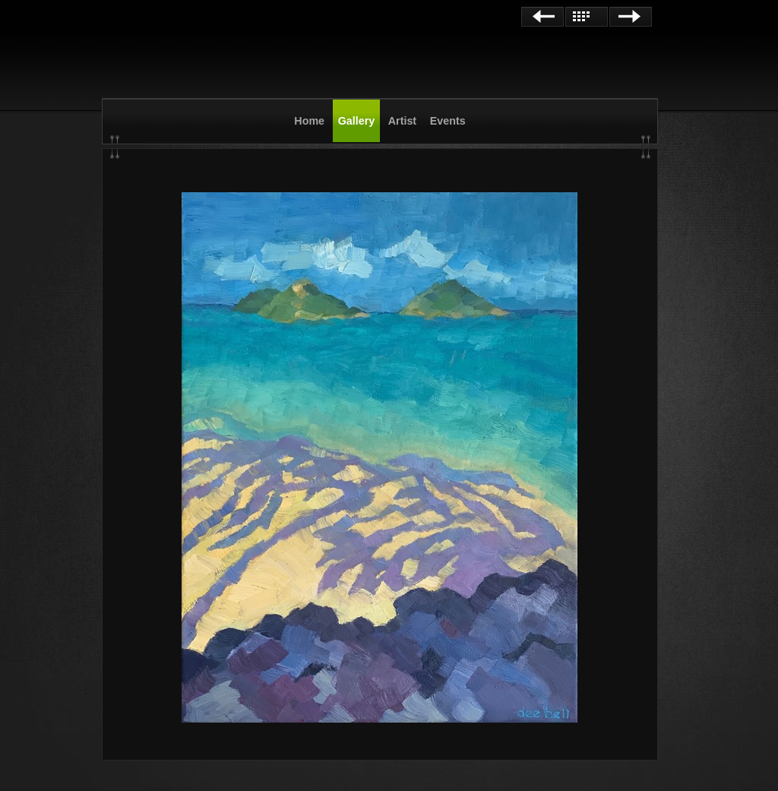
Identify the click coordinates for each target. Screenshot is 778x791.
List (586, 17)
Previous (542, 17)
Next (630, 17)
